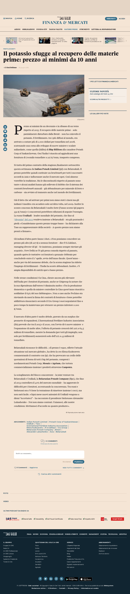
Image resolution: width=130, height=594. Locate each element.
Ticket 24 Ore (7, 562)
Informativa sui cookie (90, 588)
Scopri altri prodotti (100, 99)
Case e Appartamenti (74, 562)
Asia (52, 432)
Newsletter (70, 551)
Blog (68, 554)
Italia (29, 534)
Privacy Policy (73, 588)
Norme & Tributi (71, 534)
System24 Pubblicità (10, 559)
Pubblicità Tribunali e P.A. (75, 559)
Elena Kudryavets (35, 428)
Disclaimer (67, 462)
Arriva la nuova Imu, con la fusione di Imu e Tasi (27, 39)
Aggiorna (34, 468)
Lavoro (37, 551)
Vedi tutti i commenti (73, 468)
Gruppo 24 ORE (8, 545)
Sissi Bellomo (11, 67)
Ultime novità (99, 91)
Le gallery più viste (99, 114)
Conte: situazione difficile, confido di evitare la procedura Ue (93, 39)
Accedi (122, 19)
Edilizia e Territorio (41, 556)
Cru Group (62, 428)
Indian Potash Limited (37, 422)
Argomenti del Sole (73, 548)
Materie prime (71, 29)
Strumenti (84, 29)
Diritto (37, 548)
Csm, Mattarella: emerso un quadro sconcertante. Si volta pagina (59, 40)
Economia (44, 534)
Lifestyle (123, 534)
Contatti (62, 588)
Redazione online (39, 588)
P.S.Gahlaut (50, 428)
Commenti (83, 534)
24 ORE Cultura (8, 554)
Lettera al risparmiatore (103, 29)
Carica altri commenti (49, 474)
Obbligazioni (28, 29)
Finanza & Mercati (65, 22)
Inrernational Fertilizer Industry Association (47, 426)
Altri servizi (70, 567)
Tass (38, 424)
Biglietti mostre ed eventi (75, 564)
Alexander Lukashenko (37, 432)
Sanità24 (38, 564)
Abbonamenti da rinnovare (108, 548)
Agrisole (37, 567)
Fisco (37, 545)
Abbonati (111, 19)
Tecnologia (113, 534)
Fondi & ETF (41, 29)
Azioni (17, 29)
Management (94, 534)
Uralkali (30, 424)
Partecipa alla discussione (49, 444)
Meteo (69, 556)
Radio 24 (6, 548)
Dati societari (33, 585)
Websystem (108, 585)
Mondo (35, 534)
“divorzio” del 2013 (23, 219)
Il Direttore (52, 588)
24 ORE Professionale (10, 551)
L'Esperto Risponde (73, 545)
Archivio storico (104, 554)
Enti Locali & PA (40, 554)
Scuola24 (38, 562)
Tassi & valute (55, 29)
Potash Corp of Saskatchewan (63, 422)
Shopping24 (7, 556)
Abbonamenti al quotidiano (108, 545)
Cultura (103, 534)
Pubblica (79, 462)
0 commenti (49, 441)
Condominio (39, 559)
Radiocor (102, 551)
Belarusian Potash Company (40, 430)
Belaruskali (61, 432)
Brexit (58, 430)
